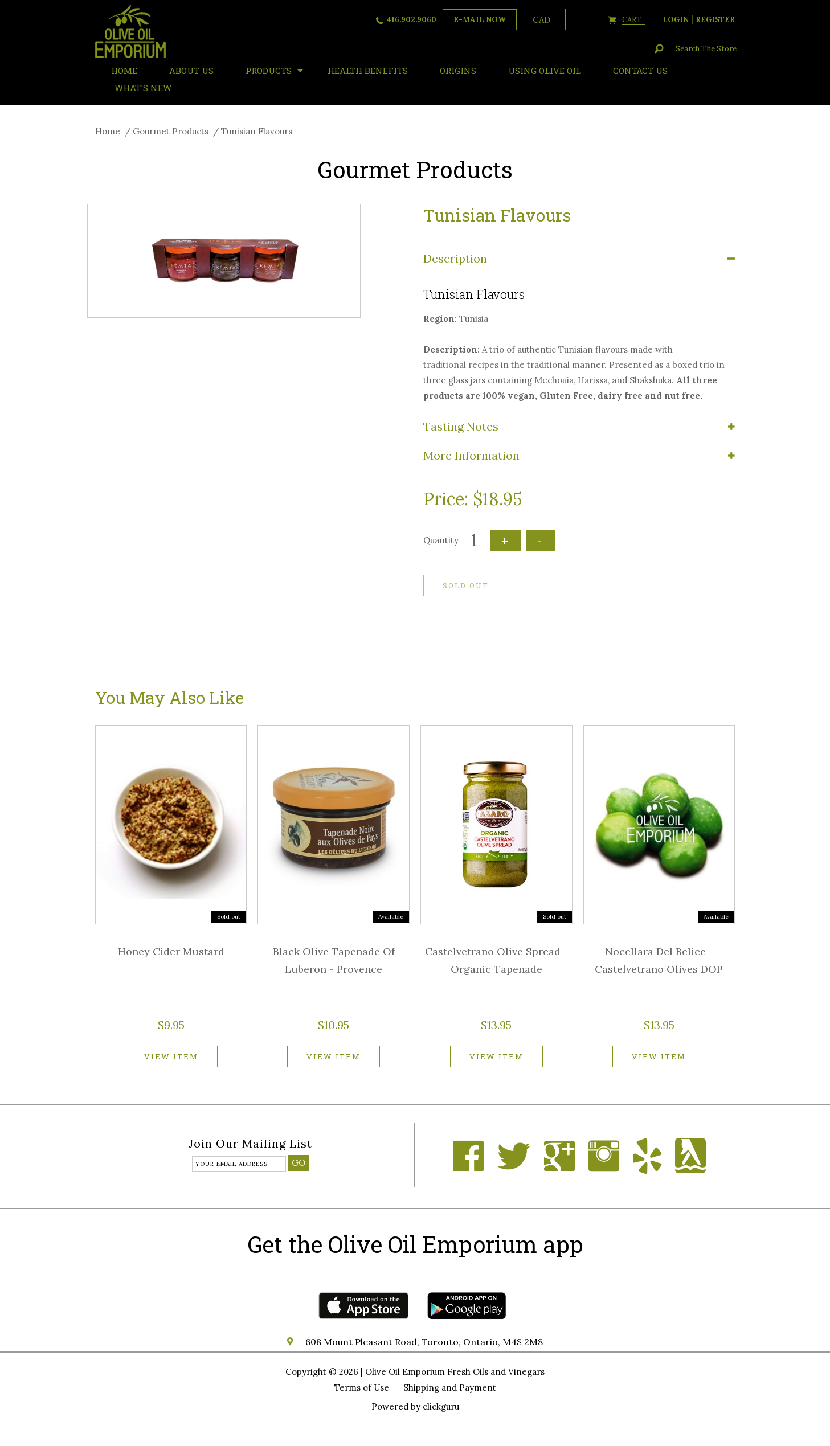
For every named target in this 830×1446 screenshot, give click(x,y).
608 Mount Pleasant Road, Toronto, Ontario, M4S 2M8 (424, 1341)
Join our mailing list (250, 1144)
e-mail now (479, 19)
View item (171, 1056)
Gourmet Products (170, 131)
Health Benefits (368, 70)
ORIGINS (458, 70)
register (715, 19)
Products (269, 70)
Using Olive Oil (544, 70)
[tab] (579, 258)
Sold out (466, 585)
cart (633, 19)
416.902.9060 (411, 19)
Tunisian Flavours (256, 131)
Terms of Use (361, 1387)
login (676, 19)
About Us (191, 70)
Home (107, 131)
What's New (143, 87)
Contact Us (640, 70)
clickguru (441, 1406)
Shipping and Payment (449, 1387)
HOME (124, 70)
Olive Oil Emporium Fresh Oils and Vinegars (455, 1371)
